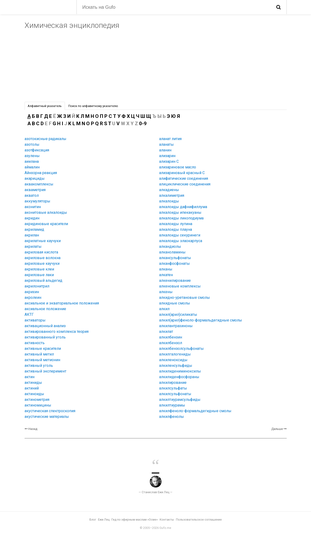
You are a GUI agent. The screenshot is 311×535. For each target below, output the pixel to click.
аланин (165, 150)
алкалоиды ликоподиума (181, 218)
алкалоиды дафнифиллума (183, 207)
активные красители (43, 348)
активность (35, 343)
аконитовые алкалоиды (46, 212)
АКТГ (29, 314)
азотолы (32, 144)
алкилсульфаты (173, 388)
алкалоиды (169, 201)
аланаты (166, 144)
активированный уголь (45, 337)
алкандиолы (170, 246)
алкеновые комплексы (180, 286)
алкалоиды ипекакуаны (180, 212)
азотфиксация (37, 150)
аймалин (32, 167)
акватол (32, 195)
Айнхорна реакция (41, 173)
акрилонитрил (37, 286)
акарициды (35, 178)
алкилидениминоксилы (180, 371)
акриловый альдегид (43, 280)
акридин (32, 218)
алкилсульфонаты (175, 394)
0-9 (143, 123)
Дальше (277, 429)
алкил (164, 309)
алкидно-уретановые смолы (184, 297)
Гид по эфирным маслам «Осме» (134, 519)
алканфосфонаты (174, 263)
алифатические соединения (183, 178)
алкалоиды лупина (175, 224)
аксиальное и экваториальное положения (62, 303)
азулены (32, 156)
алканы (165, 269)
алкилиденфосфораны (179, 377)
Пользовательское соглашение (199, 519)
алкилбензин (170, 337)
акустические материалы (47, 416)
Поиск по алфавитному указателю (93, 106)
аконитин (33, 207)
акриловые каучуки (42, 263)
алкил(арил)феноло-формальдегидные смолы (200, 320)
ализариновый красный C (182, 173)
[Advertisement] (156, 66)
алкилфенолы (171, 416)
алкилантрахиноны (176, 326)
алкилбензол (170, 343)
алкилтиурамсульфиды (179, 399)
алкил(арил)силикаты (178, 314)
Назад (32, 429)
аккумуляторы (37, 201)
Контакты (167, 519)
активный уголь (39, 365)
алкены (166, 292)
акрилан (32, 235)
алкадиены (169, 190)
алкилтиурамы (172, 405)
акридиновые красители (46, 224)
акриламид (34, 229)
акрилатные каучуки (43, 241)
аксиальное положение (45, 309)
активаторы (35, 320)
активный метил (39, 354)
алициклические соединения (184, 184)
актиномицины (38, 405)
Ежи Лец (104, 519)
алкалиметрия (171, 195)
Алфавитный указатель (45, 106)
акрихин (32, 292)
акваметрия (35, 190)
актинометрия (37, 399)
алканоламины (172, 252)
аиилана (32, 161)
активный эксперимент (45, 371)
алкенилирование (175, 280)
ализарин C (169, 161)
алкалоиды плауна (175, 229)
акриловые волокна (42, 258)
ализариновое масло (177, 167)
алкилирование (173, 382)
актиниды (33, 382)
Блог (92, 519)
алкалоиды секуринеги (179, 235)
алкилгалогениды (175, 354)
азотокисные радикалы (45, 139)
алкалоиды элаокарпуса (180, 241)
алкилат (166, 331)
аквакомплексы (39, 184)
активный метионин (42, 360)
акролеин (33, 297)
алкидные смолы (174, 303)
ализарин (167, 156)
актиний (32, 388)
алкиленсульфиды (175, 365)
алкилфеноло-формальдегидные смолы (195, 411)
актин (29, 377)
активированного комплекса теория (57, 331)
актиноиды (34, 394)
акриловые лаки (39, 275)
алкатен (166, 275)
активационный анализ (45, 326)
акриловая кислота (41, 252)
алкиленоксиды (173, 360)
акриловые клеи (39, 269)
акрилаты (33, 246)
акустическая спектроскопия (50, 411)
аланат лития (170, 139)
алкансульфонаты (175, 258)
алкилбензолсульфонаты (181, 348)
